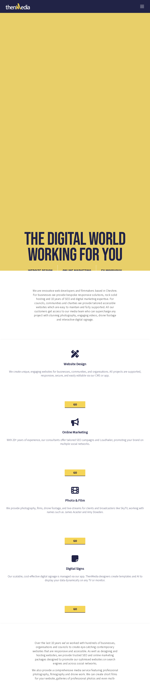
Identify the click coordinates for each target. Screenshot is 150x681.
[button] (142, 6)
